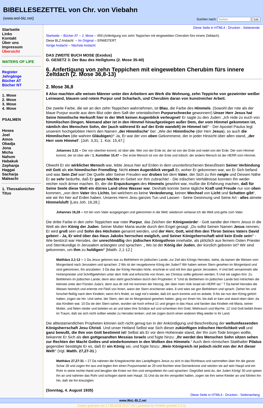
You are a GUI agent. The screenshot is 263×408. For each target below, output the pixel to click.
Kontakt (9, 38)
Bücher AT (70, 36)
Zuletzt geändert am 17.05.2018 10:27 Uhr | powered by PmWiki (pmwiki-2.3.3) (132, 405)
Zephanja (10, 165)
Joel (6, 135)
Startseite (11, 29)
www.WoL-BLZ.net (132, 400)
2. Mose (9, 99)
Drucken (234, 28)
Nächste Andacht (83, 45)
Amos (7, 139)
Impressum (12, 47)
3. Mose (9, 104)
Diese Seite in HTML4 (209, 28)
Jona (6, 148)
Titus (6, 193)
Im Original (85, 40)
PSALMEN (11, 119)
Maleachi (10, 178)
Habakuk (10, 161)
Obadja (8, 143)
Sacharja (10, 174)
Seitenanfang (250, 395)
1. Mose (9, 95)
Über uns (10, 42)
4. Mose (9, 108)
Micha (7, 152)
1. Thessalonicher (18, 189)
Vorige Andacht (57, 45)
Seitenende (251, 28)
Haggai (8, 170)
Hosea (8, 130)
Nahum (8, 156)
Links (7, 34)
